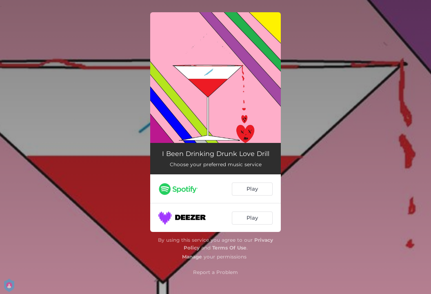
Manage (192, 257)
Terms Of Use (229, 248)
